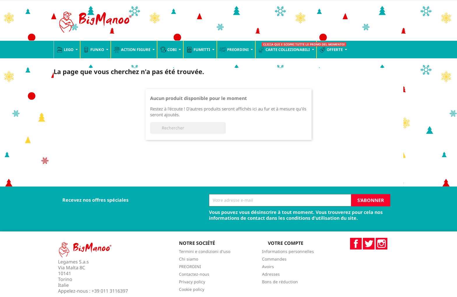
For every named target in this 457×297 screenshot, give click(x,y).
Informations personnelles (288, 251)
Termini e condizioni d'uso (204, 251)
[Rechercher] (188, 128)
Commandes (274, 259)
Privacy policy (192, 281)
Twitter (369, 243)
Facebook (356, 243)
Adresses (271, 274)
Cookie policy (191, 289)
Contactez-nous (194, 274)
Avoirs (268, 266)
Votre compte (285, 243)
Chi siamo (188, 259)
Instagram (381, 243)
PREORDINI (190, 266)
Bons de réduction (280, 281)
